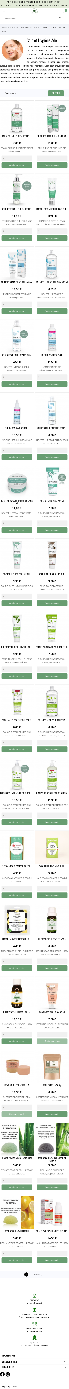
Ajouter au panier (16, 165)
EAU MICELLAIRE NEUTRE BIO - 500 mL (52, 282)
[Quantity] (17, 158)
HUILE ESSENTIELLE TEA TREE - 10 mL (52, 939)
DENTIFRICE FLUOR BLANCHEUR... (52, 574)
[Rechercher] (34, 18)
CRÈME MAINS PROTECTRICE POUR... (17, 720)
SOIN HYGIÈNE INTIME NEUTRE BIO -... (52, 428)
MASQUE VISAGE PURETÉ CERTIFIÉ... (17, 939)
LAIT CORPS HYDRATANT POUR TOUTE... (17, 793)
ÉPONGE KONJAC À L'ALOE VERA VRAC (17, 1158)
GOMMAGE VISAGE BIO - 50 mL (52, 1012)
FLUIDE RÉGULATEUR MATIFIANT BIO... (52, 136)
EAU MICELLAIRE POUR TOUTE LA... (52, 720)
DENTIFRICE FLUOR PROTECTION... (17, 574)
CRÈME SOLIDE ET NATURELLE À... (16, 1085)
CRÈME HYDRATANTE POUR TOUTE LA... (52, 647)
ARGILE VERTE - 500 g (52, 1085)
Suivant (38, 1274)
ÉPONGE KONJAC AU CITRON (17, 1231)
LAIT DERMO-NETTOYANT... (52, 355)
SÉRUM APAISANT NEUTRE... (16, 428)
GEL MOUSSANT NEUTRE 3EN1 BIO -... (17, 355)
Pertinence (11, 93)
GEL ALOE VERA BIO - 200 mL (52, 501)
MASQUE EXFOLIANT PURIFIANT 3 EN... (52, 209)
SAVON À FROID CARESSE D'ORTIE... (16, 866)
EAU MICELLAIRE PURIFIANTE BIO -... (17, 136)
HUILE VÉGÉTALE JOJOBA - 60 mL (16, 1012)
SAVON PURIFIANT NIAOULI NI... (52, 866)
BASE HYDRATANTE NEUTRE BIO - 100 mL (17, 502)
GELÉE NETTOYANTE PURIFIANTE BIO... (17, 209)
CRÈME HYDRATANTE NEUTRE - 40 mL (17, 282)
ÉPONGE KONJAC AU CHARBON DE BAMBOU (52, 1159)
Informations (8, 1355)
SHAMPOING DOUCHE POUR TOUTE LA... (52, 793)
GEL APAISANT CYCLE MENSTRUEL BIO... (52, 1231)
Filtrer (56, 93)
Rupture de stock (52, 1041)
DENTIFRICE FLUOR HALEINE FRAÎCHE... (17, 647)
